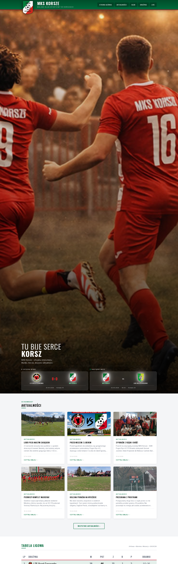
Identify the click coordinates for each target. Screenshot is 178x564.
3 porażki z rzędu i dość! (127, 442)
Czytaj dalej (31, 460)
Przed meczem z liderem (80, 442)
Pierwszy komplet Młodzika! (36, 497)
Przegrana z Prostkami (126, 497)
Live (153, 5)
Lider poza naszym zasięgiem (37, 442)
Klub (133, 5)
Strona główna (105, 5)
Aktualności (122, 5)
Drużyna (143, 5)
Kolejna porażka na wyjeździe (83, 497)
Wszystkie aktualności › (89, 526)
